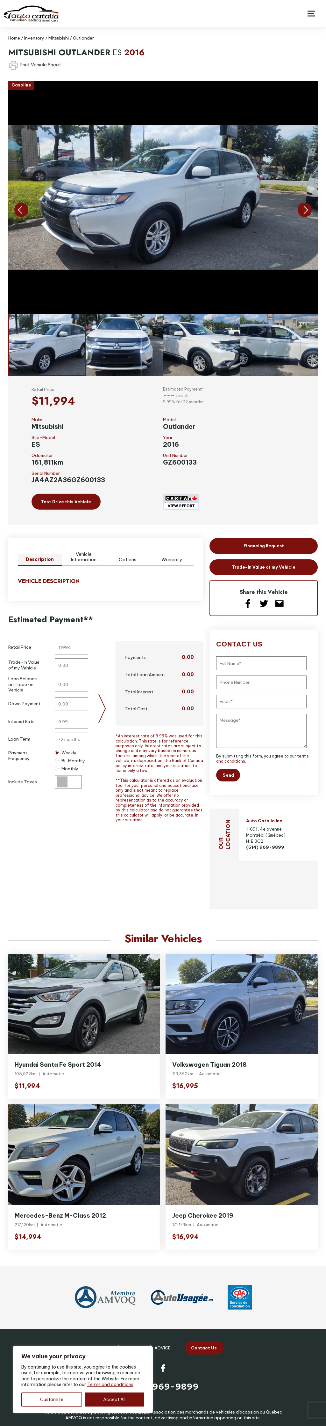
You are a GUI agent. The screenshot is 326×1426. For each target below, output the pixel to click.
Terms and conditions (110, 1384)
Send (228, 775)
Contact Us (204, 1348)
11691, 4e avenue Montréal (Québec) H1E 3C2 (266, 835)
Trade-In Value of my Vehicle (263, 567)
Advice (162, 1347)
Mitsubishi (58, 38)
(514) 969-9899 (265, 847)
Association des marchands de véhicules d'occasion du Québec (216, 1412)
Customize (51, 1399)
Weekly (65, 752)
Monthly (66, 768)
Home (14, 38)
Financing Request (263, 546)
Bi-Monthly (70, 760)
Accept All (114, 1399)
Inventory (34, 38)
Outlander (83, 38)
